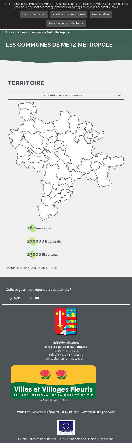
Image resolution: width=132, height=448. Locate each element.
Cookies (109, 412)
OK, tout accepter (34, 14)
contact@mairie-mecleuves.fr (66, 358)
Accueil (11, 32)
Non (17, 298)
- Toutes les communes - (63, 95)
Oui (36, 298)
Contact (23, 412)
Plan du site (70, 412)
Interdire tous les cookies (68, 14)
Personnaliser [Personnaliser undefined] (101, 14)
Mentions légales (45, 412)
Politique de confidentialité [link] (66, 23)
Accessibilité (91, 412)
